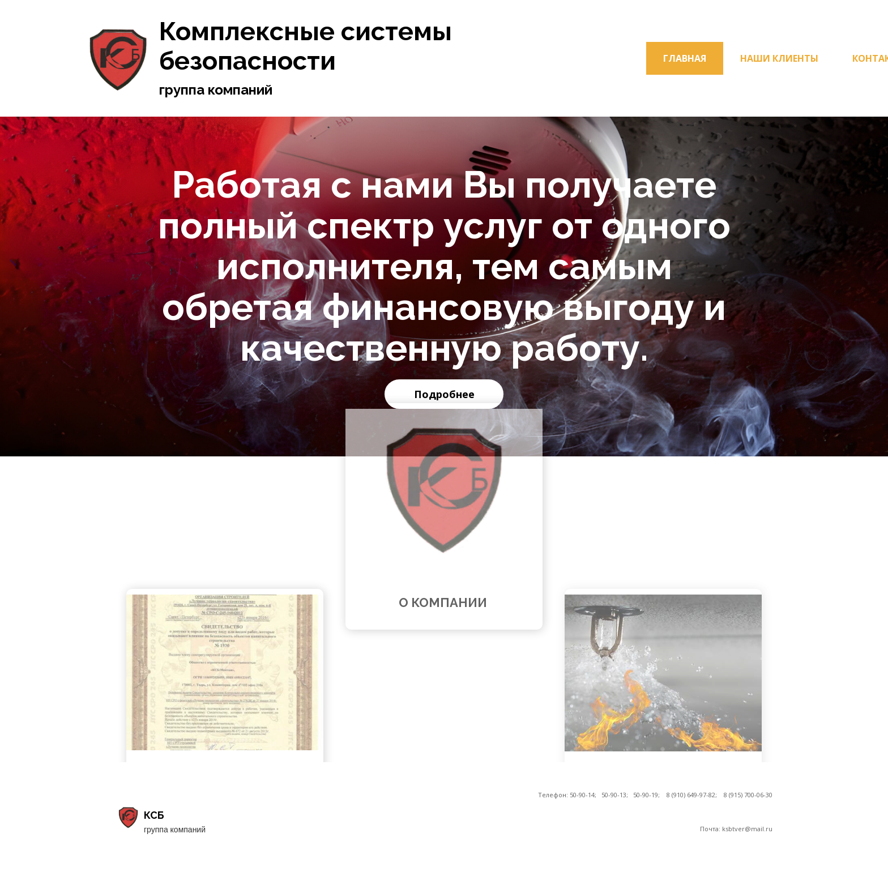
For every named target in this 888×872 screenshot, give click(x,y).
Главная (684, 58)
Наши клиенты (779, 58)
